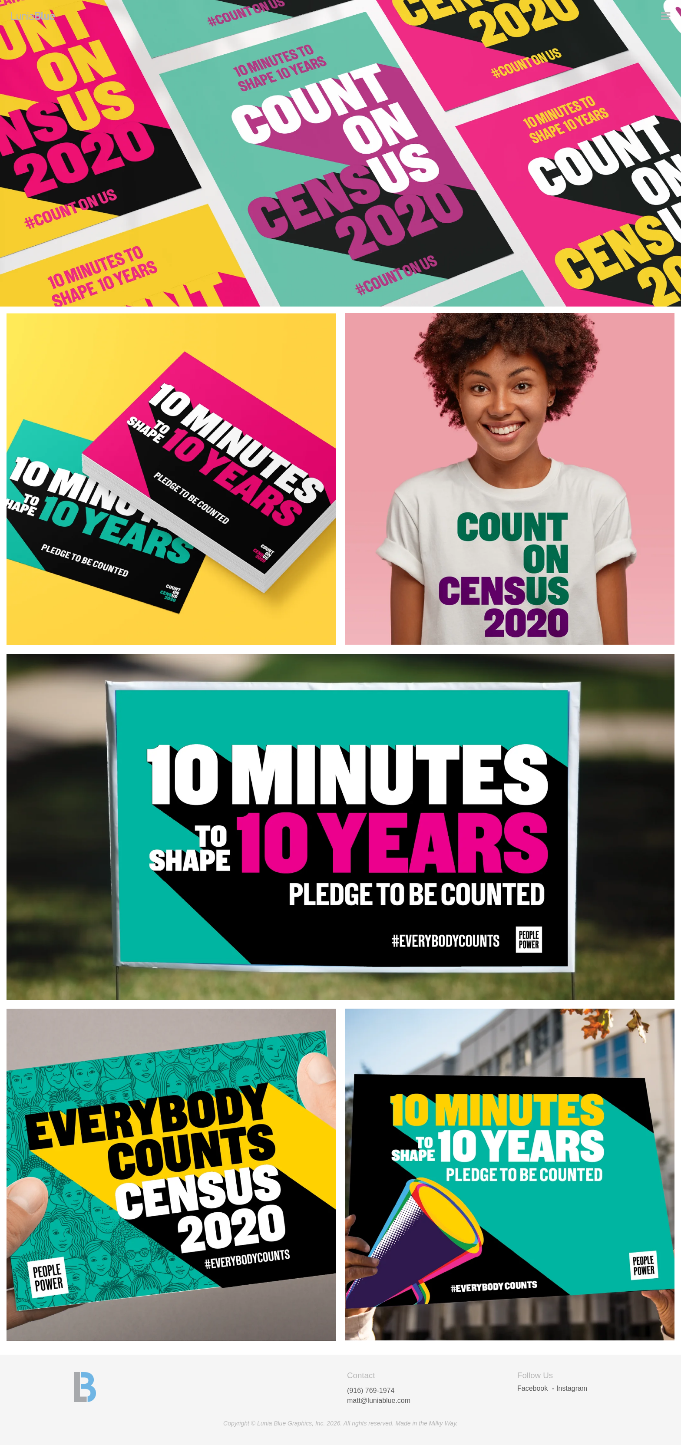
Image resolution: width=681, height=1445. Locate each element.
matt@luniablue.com (378, 1400)
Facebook (532, 1388)
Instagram (571, 1388)
